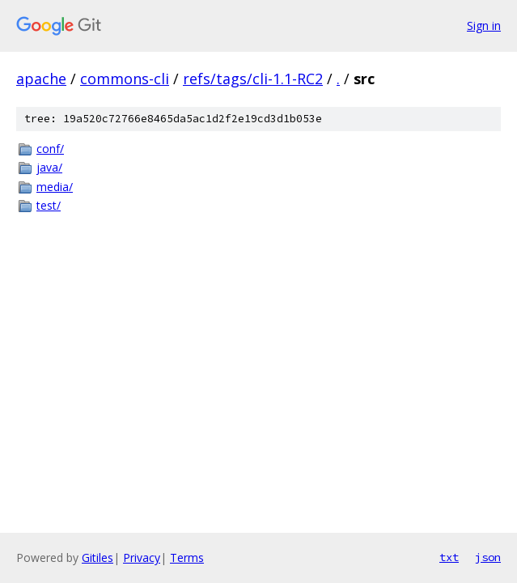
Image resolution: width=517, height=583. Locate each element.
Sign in (484, 25)
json (488, 557)
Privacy (141, 557)
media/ (54, 186)
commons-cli (124, 78)
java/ (49, 167)
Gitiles (97, 557)
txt (449, 557)
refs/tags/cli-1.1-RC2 (253, 78)
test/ (48, 205)
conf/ (50, 148)
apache (41, 78)
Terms (187, 557)
